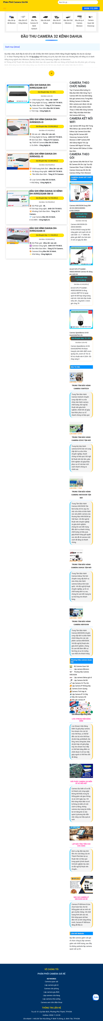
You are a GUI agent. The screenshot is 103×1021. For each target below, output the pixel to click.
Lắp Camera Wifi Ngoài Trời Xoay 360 (80, 145)
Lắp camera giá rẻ (51, 985)
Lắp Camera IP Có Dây (79, 694)
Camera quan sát (51, 982)
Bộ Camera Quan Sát (79, 666)
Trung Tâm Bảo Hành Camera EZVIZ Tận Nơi (81, 438)
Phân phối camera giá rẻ (15, 2)
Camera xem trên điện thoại (51, 1002)
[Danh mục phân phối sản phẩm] (4, 8)
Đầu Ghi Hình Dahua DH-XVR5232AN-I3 (43, 229)
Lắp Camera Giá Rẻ (79, 680)
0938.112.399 (91, 8)
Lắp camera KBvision (79, 669)
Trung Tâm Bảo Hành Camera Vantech (81, 387)
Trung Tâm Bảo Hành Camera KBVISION (81, 623)
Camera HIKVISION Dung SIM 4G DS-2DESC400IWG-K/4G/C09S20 (80, 208)
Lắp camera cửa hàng (51, 995)
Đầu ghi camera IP (77, 700)
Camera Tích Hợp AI (78, 691)
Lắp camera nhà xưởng (51, 999)
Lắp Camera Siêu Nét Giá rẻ (79, 162)
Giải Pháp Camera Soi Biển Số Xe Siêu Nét (81, 782)
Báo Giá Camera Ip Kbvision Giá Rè (81, 898)
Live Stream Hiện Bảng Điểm (81, 720)
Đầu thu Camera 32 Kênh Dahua (51, 36)
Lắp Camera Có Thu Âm (79, 683)
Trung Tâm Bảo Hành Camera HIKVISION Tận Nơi (81, 495)
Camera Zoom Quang (78, 689)
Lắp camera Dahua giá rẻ (81, 677)
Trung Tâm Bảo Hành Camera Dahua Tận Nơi (81, 566)
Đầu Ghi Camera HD (78, 697)
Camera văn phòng (51, 989)
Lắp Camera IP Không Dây (80, 686)
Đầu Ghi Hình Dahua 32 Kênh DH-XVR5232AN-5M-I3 (46, 192)
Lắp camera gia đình (51, 992)
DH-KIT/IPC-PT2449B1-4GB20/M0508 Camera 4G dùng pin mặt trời (81, 271)
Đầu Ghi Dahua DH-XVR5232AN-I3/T (40, 86)
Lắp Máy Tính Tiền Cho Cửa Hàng (81, 845)
